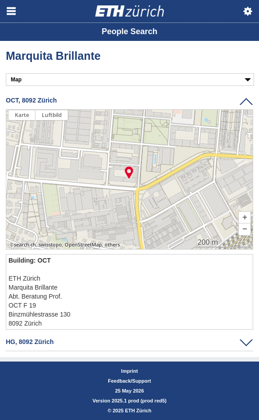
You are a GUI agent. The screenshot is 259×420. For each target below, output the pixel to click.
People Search (129, 31)
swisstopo (50, 244)
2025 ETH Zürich (132, 410)
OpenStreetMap (83, 244)
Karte (22, 115)
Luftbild (51, 115)
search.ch (25, 244)
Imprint (129, 371)
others (112, 244)
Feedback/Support (129, 381)
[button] (244, 217)
